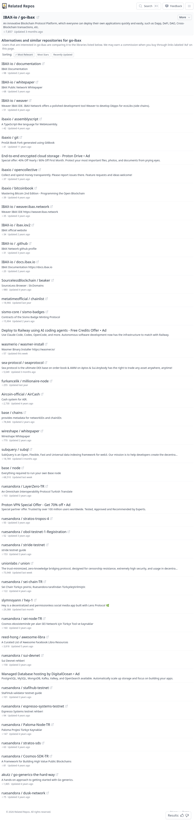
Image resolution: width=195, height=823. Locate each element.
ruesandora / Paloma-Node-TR (26, 724)
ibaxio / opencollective (19, 169)
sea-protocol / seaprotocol (23, 362)
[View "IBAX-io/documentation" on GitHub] (43, 63)
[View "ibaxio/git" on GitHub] (20, 137)
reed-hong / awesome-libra (23, 637)
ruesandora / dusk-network (23, 793)
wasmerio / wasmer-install (23, 344)
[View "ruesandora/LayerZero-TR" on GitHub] (46, 486)
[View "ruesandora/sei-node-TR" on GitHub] (44, 618)
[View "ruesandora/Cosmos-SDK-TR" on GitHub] (50, 756)
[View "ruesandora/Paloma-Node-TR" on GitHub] (52, 724)
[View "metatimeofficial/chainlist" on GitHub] (46, 298)
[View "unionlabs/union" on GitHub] (32, 563)
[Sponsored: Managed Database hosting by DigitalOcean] (97, 675)
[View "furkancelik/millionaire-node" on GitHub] (51, 381)
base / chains (12, 412)
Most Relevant (24, 54)
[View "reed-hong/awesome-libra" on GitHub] (47, 636)
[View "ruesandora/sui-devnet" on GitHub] (42, 655)
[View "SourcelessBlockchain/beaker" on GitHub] (52, 280)
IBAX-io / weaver (15, 100)
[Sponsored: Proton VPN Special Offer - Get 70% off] (97, 506)
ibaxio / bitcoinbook (17, 188)
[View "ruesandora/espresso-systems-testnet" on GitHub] (66, 706)
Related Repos (21, 6)
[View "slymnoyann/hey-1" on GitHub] (35, 600)
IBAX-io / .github (15, 243)
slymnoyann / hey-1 (17, 600)
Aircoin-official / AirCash (21, 394)
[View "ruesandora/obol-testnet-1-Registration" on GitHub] (68, 531)
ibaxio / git (10, 137)
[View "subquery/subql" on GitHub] (30, 449)
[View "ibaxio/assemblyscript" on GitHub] (40, 118)
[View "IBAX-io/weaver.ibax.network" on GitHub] (51, 206)
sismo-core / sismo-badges (23, 312)
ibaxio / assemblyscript (20, 119)
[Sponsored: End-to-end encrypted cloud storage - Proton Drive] (97, 157)
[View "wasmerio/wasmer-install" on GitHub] (46, 344)
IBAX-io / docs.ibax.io (18, 262)
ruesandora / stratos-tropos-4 (25, 518)
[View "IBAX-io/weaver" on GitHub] (30, 100)
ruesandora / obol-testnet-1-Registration (34, 531)
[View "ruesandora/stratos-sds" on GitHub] (43, 743)
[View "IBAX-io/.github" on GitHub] (30, 243)
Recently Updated (62, 54)
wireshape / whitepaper (21, 431)
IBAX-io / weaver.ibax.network (25, 206)
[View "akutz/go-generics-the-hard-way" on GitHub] (56, 774)
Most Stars (43, 54)
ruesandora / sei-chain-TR (22, 581)
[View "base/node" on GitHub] (22, 467)
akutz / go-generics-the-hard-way (28, 774)
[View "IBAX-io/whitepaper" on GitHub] (36, 82)
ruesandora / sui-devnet (21, 655)
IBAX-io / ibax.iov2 (16, 225)
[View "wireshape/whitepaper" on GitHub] (41, 430)
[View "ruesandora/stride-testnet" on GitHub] (47, 544)
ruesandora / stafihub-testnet (25, 687)
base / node (11, 468)
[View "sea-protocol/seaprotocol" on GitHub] (45, 362)
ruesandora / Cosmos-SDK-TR (25, 756)
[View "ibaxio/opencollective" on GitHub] (39, 169)
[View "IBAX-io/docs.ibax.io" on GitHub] (37, 261)
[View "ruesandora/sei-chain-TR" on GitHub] (44, 581)
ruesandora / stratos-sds (21, 743)
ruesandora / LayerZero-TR (23, 486)
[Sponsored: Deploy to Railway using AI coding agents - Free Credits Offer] (97, 332)
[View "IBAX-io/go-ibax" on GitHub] (37, 17)
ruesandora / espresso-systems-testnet (33, 706)
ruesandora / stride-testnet (23, 545)
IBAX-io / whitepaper (18, 82)
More (185, 17)
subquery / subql (15, 449)
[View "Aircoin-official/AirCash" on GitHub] (42, 394)
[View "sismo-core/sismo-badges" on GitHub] (46, 311)
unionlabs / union (16, 563)
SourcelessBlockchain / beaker (26, 280)
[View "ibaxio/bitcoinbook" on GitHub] (35, 188)
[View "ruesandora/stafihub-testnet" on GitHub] (51, 687)
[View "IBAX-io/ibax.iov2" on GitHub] (32, 225)
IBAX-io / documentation (21, 63)
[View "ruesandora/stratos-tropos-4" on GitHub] (51, 518)
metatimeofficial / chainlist (23, 298)
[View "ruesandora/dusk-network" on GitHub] (47, 792)
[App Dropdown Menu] (189, 6)
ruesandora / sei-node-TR (22, 618)
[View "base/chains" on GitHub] (24, 412)
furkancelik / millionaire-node (25, 381)
